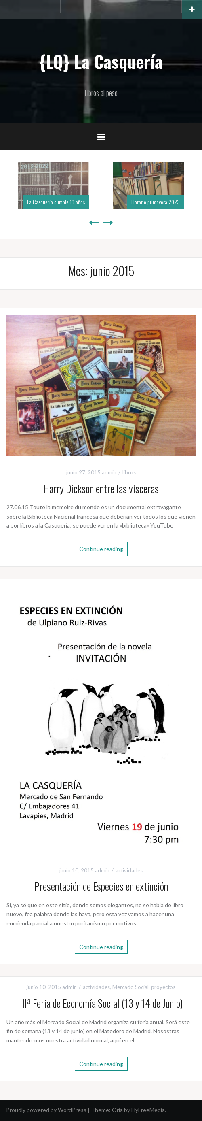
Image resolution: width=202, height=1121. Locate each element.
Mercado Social (130, 987)
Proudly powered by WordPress (46, 1109)
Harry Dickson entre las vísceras (101, 488)
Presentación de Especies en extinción (101, 886)
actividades (129, 870)
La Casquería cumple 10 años (56, 202)
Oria (117, 1109)
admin (109, 472)
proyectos (163, 987)
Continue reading (101, 548)
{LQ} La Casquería (101, 61)
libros (129, 472)
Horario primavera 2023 (155, 202)
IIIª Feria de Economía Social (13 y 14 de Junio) (101, 1003)
